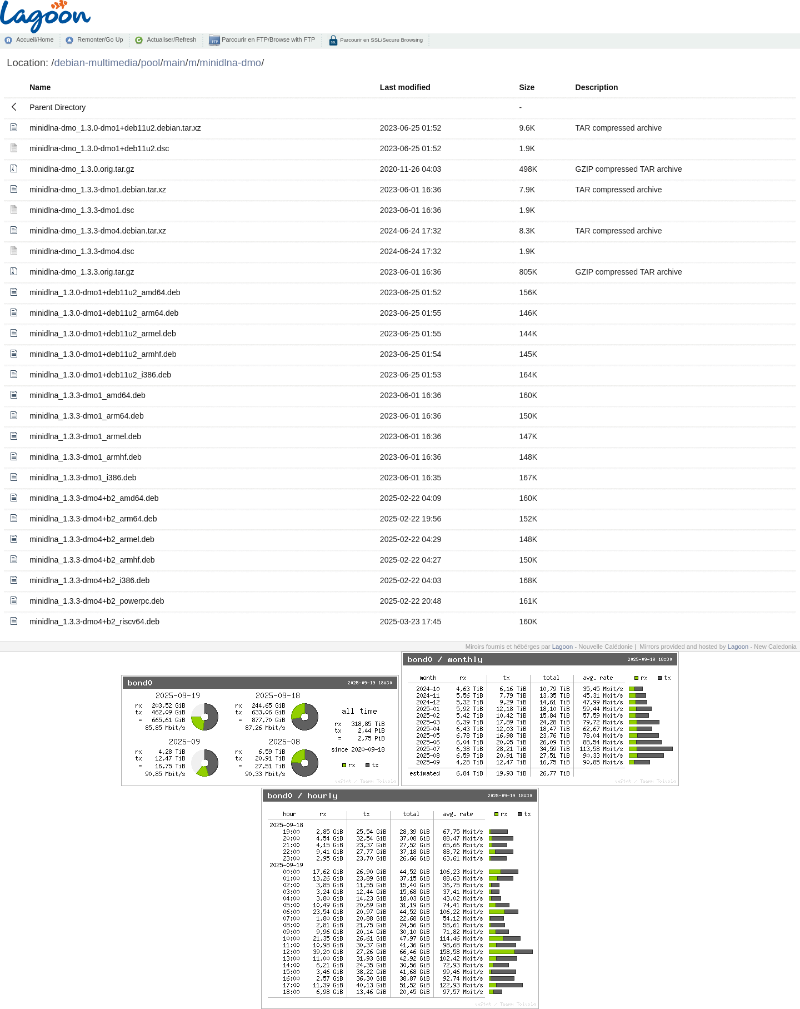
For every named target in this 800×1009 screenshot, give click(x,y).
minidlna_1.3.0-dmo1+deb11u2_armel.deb (102, 333)
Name (40, 87)
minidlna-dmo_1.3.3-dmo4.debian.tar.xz (97, 230)
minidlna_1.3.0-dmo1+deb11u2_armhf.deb (102, 354)
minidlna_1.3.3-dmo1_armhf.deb (85, 457)
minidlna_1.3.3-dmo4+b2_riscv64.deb (94, 621)
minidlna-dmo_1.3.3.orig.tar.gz (81, 271)
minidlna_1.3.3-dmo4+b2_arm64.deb (93, 518)
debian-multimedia (96, 62)
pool (151, 62)
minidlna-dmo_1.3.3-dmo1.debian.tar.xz (97, 189)
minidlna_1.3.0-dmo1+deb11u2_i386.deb (100, 374)
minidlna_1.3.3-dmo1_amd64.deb (87, 395)
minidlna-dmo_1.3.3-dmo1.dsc (81, 210)
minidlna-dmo (230, 62)
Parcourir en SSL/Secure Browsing (381, 40)
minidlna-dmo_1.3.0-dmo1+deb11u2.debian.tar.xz (115, 127)
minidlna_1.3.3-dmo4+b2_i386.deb (89, 580)
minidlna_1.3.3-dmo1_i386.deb (82, 477)
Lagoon (562, 646)
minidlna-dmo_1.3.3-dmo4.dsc (81, 251)
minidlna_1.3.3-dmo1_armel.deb (85, 436)
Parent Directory (57, 107)
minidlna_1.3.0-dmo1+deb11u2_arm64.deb (103, 313)
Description (597, 87)
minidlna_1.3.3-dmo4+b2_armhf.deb (91, 559)
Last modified (405, 87)
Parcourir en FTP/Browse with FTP (267, 39)
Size (526, 87)
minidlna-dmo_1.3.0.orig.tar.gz (81, 169)
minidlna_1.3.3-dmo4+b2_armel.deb (91, 539)
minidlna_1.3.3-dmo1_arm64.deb (86, 415)
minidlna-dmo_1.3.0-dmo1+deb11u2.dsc (99, 148)
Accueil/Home (34, 39)
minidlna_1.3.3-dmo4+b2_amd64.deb (93, 498)
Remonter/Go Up (100, 39)
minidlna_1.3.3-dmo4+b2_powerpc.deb (96, 601)
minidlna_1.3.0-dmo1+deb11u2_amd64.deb (104, 292)
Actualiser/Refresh (171, 39)
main (174, 62)
